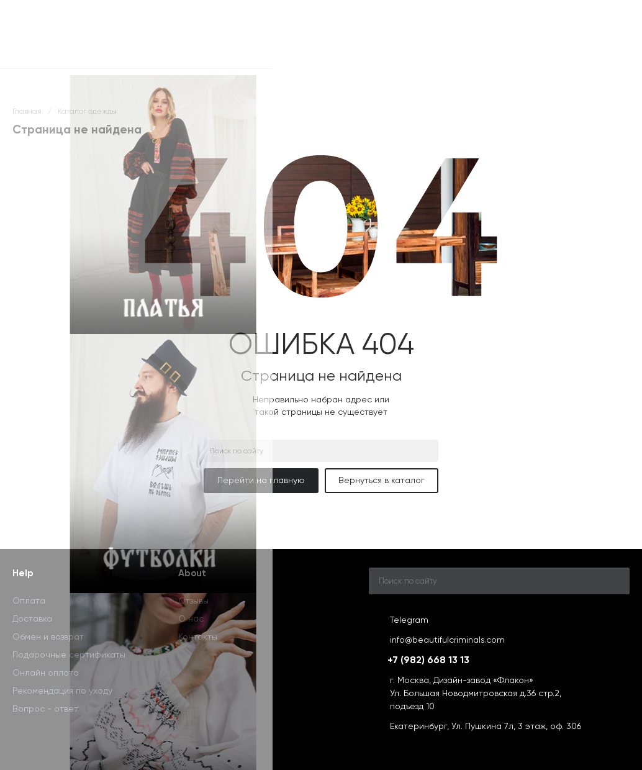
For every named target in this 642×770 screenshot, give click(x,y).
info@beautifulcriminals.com (447, 640)
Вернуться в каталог (381, 480)
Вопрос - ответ (45, 708)
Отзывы (193, 600)
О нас (191, 618)
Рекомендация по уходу (62, 690)
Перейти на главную (261, 480)
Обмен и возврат (48, 636)
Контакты (197, 636)
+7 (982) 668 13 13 (428, 660)
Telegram (409, 620)
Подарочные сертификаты (68, 654)
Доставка (32, 618)
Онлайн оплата (45, 672)
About (192, 573)
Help (23, 573)
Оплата (28, 600)
